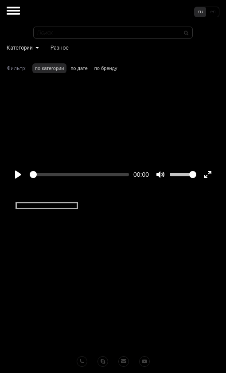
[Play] (18, 174)
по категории (49, 68)
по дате (78, 68)
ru (200, 12)
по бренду (105, 68)
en (213, 12)
